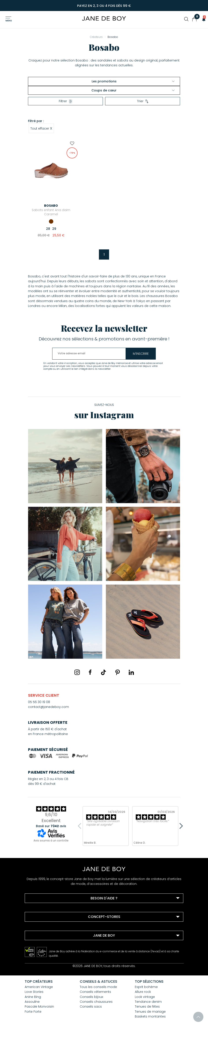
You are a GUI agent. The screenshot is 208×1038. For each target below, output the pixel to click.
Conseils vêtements (95, 992)
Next (180, 826)
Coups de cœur (133, 90)
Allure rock (143, 992)
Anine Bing (33, 997)
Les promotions (133, 81)
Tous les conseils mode (98, 987)
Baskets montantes (150, 1016)
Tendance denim (148, 1001)
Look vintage (145, 997)
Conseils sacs (91, 1006)
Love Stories (34, 992)
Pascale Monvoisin (39, 1006)
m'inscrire (142, 353)
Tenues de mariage (150, 1011)
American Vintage (39, 987)
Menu (9, 20)
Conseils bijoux (91, 997)
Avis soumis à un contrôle (51, 840)
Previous (80, 826)
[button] (202, 19)
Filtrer (65, 101)
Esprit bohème (146, 987)
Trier (142, 101)
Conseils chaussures (96, 1001)
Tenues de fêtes (147, 1006)
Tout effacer (41, 128)
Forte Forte (33, 1011)
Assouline (32, 1001)
